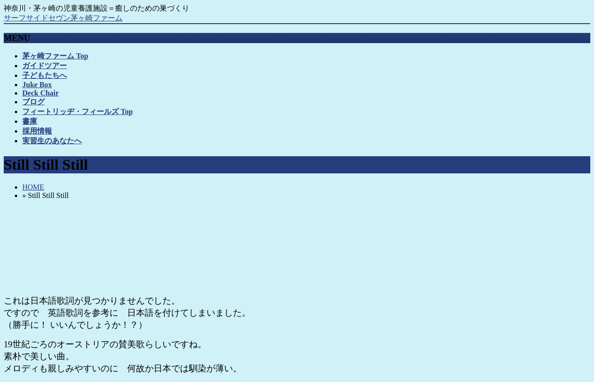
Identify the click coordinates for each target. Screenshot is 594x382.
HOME (33, 187)
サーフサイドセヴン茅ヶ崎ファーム (63, 18)
